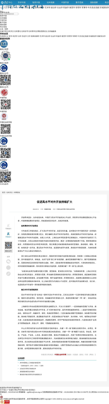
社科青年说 (33, 31)
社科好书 (24, 31)
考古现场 (3, 27)
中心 (10, 2)
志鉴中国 (3, 31)
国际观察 (94, 2)
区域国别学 (92, 36)
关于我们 (3, 390)
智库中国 (36, 2)
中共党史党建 (83, 36)
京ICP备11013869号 (81, 392)
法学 (19, 36)
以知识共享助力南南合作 (28, 368)
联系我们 (32, 390)
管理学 (69, 36)
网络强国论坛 (42, 31)
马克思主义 (4, 36)
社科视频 (50, 2)
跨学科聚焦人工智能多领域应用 (30, 363)
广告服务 (10, 390)
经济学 (15, 36)
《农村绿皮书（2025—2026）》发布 (31, 366)
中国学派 (65, 2)
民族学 (58, 36)
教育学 (64, 36)
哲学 (10, 36)
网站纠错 (24, 390)
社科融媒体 (52, 31)
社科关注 (10, 31)
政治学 (47, 36)
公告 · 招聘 (4, 29)
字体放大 (8, 228)
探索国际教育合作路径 (27, 371)
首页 (3, 192)
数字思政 (79, 2)
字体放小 (8, 237)
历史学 (24, 36)
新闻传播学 (35, 36)
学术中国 (21, 2)
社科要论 (17, 31)
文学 (29, 36)
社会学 (53, 36)
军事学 (75, 36)
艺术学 (42, 36)
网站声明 (17, 390)
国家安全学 (101, 36)
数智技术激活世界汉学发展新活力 (31, 374)
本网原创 (17, 192)
